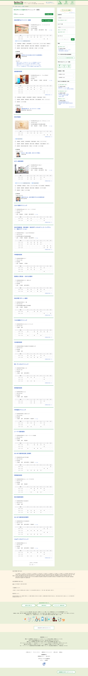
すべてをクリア (72, 12)
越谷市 (49, 574)
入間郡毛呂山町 (52, 575)
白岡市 (39, 575)
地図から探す (49, 14)
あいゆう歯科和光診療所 (21, 517)
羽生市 (38, 574)
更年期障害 (60, 103)
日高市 (31, 575)
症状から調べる (28, 605)
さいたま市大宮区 (28, 573)
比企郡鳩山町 (26, 576)
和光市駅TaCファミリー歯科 (22, 20)
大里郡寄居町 (72, 576)
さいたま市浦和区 (50, 573)
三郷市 (19, 575)
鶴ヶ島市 (28, 575)
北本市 (71, 574)
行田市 (16, 574)
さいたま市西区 (17, 573)
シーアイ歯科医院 (19, 431)
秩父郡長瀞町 (44, 576)
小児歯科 (23, 6)
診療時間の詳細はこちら (48, 94)
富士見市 (16, 575)
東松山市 (30, 574)
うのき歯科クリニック (20, 320)
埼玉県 (16, 6)
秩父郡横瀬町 (36, 576)
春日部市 (33, 574)
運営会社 (60, 652)
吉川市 (34, 575)
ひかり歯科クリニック (20, 205)
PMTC (65, 88)
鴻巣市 (40, 574)
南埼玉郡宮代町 (17, 577)
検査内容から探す (62, 91)
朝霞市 (58, 574)
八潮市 (73, 574)
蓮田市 (22, 575)
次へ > (37, 564)
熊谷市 (72, 573)
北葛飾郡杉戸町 (22, 577)
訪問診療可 (66, 50)
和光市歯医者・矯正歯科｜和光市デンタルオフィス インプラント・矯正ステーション (32, 228)
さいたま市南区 (55, 573)
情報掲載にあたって (41, 656)
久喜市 (69, 574)
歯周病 (64, 103)
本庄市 (28, 574)
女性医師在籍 (60, 49)
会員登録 (46, 660)
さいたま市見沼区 (33, 573)
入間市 (55, 574)
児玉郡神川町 (63, 576)
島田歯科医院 (18, 71)
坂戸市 (24, 575)
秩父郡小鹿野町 (49, 576)
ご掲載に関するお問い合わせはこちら (44, 627)
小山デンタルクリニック (21, 539)
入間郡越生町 (57, 575)
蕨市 (51, 574)
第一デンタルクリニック (21, 364)
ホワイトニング (61, 88)
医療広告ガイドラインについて (47, 652)
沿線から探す (61, 32)
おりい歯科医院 (18, 161)
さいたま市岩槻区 (65, 573)
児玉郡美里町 (59, 576)
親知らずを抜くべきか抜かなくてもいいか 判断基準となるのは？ (29, 62)
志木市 (60, 574)
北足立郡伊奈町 (43, 575)
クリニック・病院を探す (59, 605)
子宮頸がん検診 (61, 96)
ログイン (41, 660)
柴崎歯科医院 (18, 388)
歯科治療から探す (62, 84)
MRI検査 (67, 94)
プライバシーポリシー (36, 652)
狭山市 (36, 574)
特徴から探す (61, 46)
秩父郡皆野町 (40, 576)
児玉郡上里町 (67, 576)
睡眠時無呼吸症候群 (69, 103)
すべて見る (50, 80)
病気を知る (44, 605)
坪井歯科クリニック (20, 410)
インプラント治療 (66, 87)
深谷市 (43, 574)
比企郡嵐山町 (65, 575)
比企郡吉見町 (22, 576)
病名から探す (61, 98)
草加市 (47, 574)
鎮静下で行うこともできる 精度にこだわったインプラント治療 (29, 65)
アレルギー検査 (61, 95)
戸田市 (53, 574)
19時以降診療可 (61, 50)
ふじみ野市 (36, 575)
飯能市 (23, 574)
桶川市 (67, 574)
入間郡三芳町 (48, 575)
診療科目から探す (62, 20)
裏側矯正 (72, 88)
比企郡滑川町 (61, 575)
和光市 (19, 6)
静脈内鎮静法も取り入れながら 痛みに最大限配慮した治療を (28, 63)
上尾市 (45, 574)
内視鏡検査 (60, 94)
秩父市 (19, 574)
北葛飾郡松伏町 (27, 577)
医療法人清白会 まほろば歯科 (23, 276)
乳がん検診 (66, 95)
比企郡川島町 (17, 576)
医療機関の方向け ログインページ (66, 672)
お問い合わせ (55, 652)
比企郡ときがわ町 (31, 576)
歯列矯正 (68, 88)
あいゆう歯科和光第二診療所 (22, 453)
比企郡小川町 (70, 575)
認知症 (59, 101)
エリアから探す (62, 29)
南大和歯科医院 (18, 497)
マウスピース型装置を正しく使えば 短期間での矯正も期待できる (29, 66)
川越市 (69, 573)
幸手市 (26, 575)
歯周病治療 (60, 87)
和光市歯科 (17, 117)
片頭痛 (59, 104)
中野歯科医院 (18, 254)
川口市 (74, 573)
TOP (13, 6)
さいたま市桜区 (44, 573)
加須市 (25, 574)
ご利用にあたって (29, 652)
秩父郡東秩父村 (54, 576)
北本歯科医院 (18, 342)
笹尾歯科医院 (18, 475)
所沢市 (21, 574)
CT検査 (64, 94)
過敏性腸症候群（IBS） (65, 101)
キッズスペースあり (67, 49)
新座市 (64, 574)
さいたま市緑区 (60, 573)
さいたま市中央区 (39, 573)
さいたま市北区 (22, 573)
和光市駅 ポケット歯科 (21, 298)
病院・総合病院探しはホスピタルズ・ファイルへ (50, 3)
